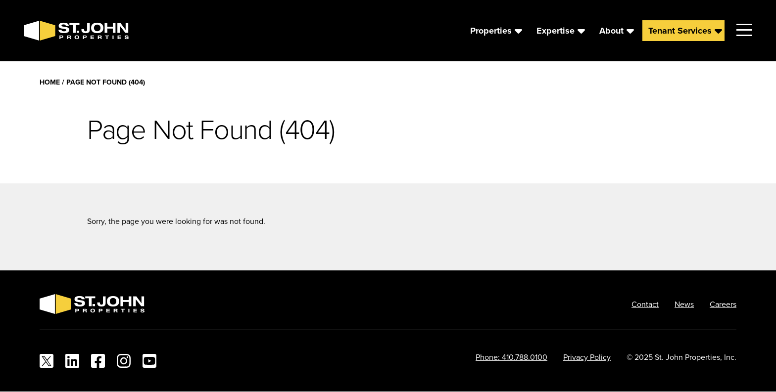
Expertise (555, 30)
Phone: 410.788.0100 (511, 356)
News (684, 304)
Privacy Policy (587, 356)
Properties (491, 30)
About (611, 30)
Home (50, 82)
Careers (723, 304)
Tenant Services (680, 30)
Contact (645, 304)
